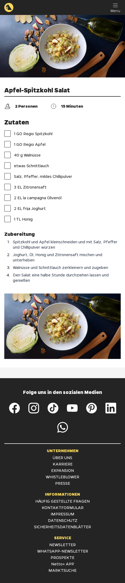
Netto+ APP (62, 563)
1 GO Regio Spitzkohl (28, 133)
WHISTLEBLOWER (62, 476)
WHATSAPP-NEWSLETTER (62, 551)
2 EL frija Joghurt (25, 208)
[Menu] (115, 7)
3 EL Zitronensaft (25, 187)
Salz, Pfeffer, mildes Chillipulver (38, 176)
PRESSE (62, 483)
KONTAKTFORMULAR (63, 507)
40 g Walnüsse (22, 155)
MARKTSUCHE (62, 570)
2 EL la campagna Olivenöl (33, 197)
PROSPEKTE (62, 557)
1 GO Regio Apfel (25, 144)
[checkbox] (7, 133)
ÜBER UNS (62, 457)
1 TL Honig (18, 219)
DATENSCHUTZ (62, 520)
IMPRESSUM (62, 514)
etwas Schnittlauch (26, 165)
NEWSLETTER (62, 544)
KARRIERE (63, 464)
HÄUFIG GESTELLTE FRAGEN (62, 501)
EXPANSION (62, 470)
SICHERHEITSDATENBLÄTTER (62, 526)
